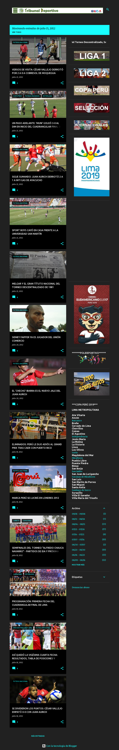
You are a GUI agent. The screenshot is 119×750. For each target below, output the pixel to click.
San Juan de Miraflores (83, 476)
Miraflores (77, 458)
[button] (62, 83)
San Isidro (77, 471)
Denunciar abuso (81, 587)
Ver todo (16, 32)
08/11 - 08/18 (78, 519)
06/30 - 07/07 (78, 544)
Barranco (77, 420)
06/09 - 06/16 (78, 560)
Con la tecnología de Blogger (59, 746)
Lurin (75, 452)
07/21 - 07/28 (78, 529)
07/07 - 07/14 (78, 539)
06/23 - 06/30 (78, 550)
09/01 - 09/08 (78, 514)
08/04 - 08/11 (78, 524)
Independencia (79, 436)
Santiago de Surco (81, 490)
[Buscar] (107, 9)
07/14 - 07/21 (78, 534)
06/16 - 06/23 (78, 555)
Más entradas (38, 736)
